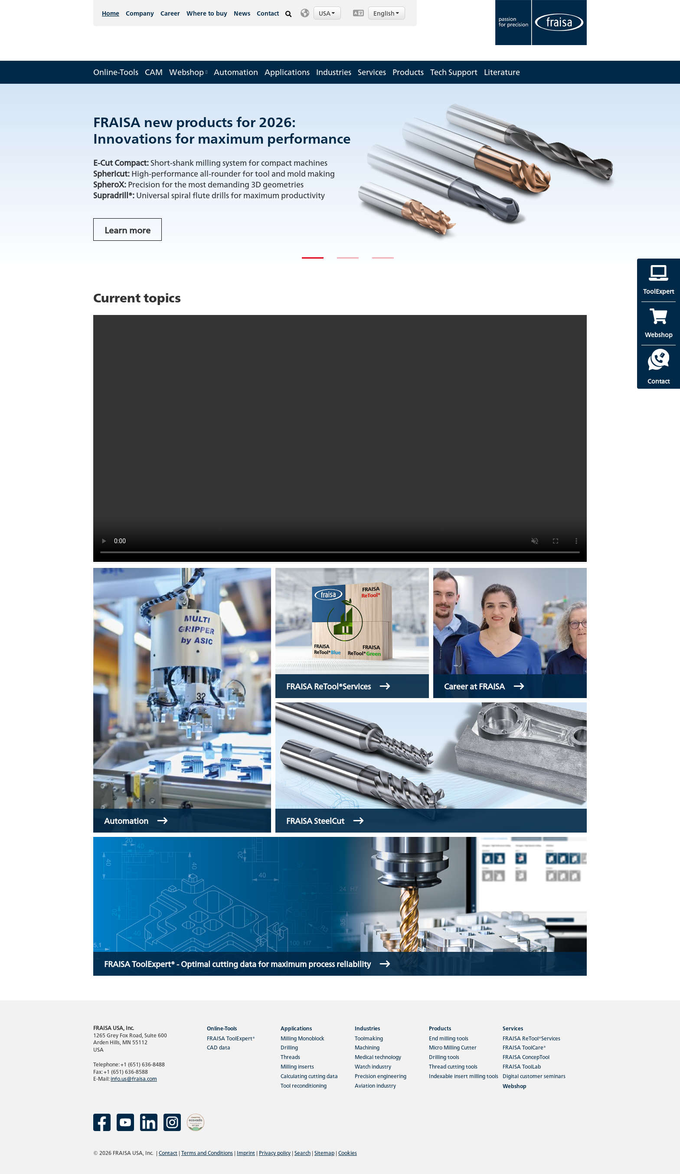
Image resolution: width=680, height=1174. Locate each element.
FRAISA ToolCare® (524, 1047)
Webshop (188, 71)
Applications (287, 71)
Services (372, 71)
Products (408, 71)
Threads (290, 1056)
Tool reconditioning (304, 1085)
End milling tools (448, 1038)
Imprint (246, 1152)
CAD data (218, 1047)
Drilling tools (444, 1056)
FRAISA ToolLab (522, 1066)
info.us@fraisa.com (134, 1078)
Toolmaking (369, 1038)
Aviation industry (375, 1085)
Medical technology (378, 1056)
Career (170, 13)
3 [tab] (376, 261)
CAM (154, 71)
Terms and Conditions (207, 1152)
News (242, 13)
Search (302, 1152)
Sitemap (324, 1152)
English (386, 13)
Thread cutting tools (453, 1066)
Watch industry (373, 1066)
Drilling (289, 1047)
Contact (268, 13)
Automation (236, 71)
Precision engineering (380, 1075)
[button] (322, 13)
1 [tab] (306, 261)
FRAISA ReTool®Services (531, 1038)
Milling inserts (297, 1066)
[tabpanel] (340, 177)
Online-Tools (115, 71)
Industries (333, 71)
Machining (367, 1047)
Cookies (347, 1152)
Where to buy (206, 13)
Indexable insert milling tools (463, 1075)
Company (140, 13)
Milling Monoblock (302, 1038)
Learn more (127, 229)
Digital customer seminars (534, 1075)
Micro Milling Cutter (453, 1047)
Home (110, 13)
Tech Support (453, 71)
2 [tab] (341, 261)
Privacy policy (275, 1152)
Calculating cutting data (309, 1075)
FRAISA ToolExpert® (231, 1038)
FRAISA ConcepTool (526, 1056)
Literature (502, 71)
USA (327, 13)
